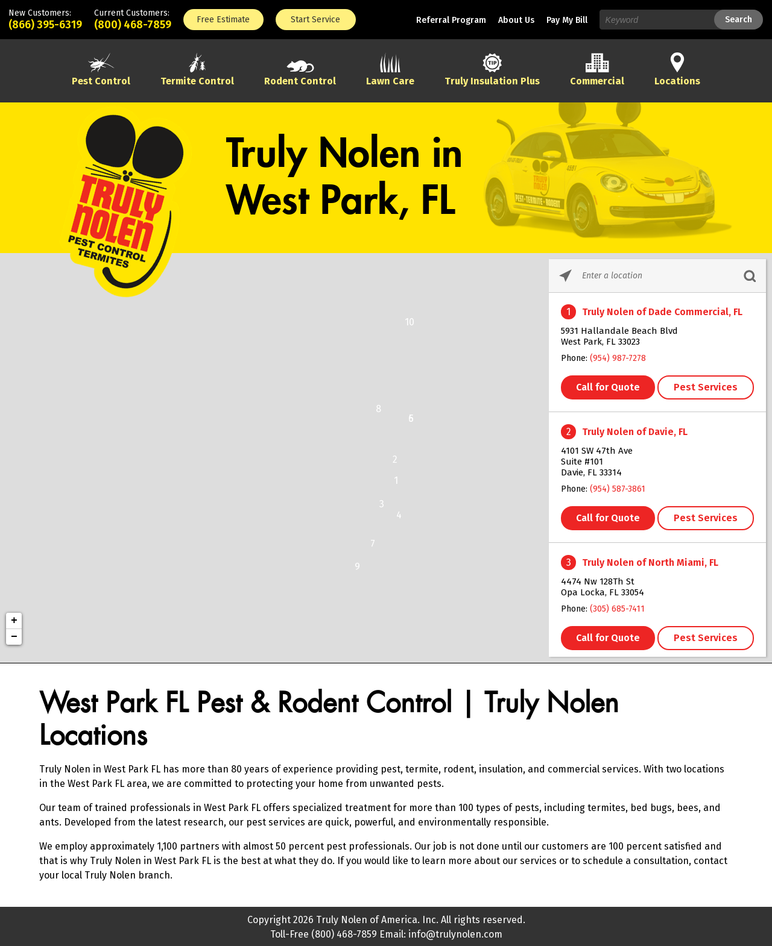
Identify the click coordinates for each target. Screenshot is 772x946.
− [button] (14, 637)
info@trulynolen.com (455, 934)
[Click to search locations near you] (565, 275)
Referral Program (451, 20)
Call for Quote (608, 387)
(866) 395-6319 (45, 24)
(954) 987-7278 (618, 358)
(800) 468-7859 (132, 24)
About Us (516, 20)
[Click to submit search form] (749, 275)
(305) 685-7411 (617, 609)
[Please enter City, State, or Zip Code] (657, 275)
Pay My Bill (566, 20)
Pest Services (706, 387)
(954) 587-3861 (617, 489)
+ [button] (14, 620)
